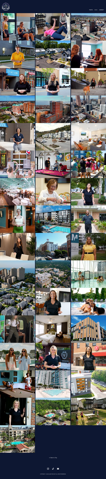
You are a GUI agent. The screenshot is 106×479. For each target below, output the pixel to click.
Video (95, 10)
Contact (101, 10)
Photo (91, 10)
